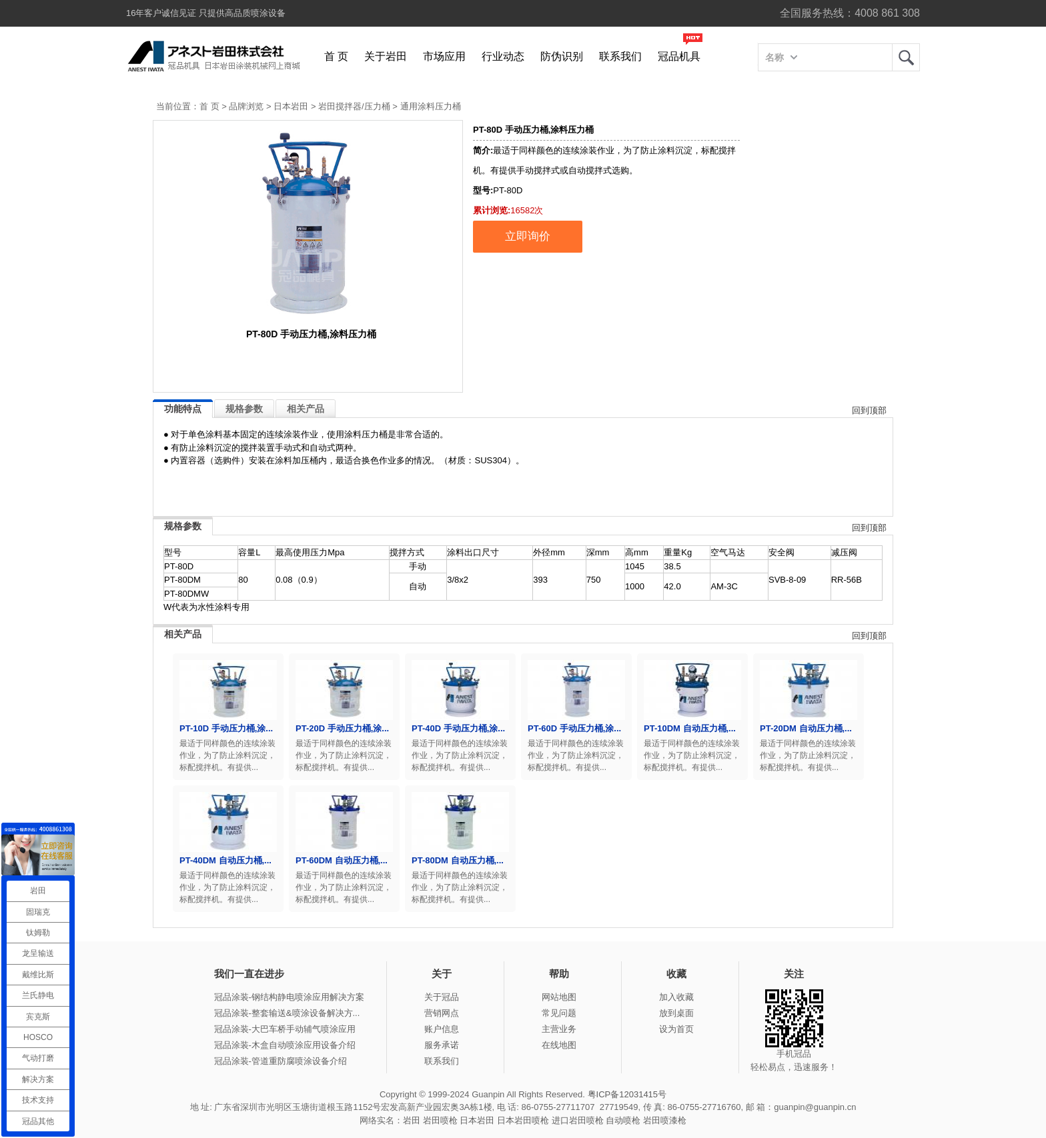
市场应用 (444, 56)
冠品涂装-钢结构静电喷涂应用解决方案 (289, 997)
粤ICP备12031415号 (627, 1094)
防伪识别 (561, 56)
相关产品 (305, 408)
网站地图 (559, 997)
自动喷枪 (623, 1120)
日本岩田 (291, 106)
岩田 (906, 57)
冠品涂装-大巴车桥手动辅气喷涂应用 (285, 1029)
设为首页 (676, 1029)
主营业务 (559, 1029)
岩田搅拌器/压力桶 (354, 106)
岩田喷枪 (440, 1120)
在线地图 (559, 1045)
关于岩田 (385, 56)
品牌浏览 (246, 106)
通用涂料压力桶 (430, 106)
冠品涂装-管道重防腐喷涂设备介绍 (280, 1061)
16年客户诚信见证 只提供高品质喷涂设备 (206, 13)
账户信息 (441, 1029)
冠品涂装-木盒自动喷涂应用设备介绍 (285, 1045)
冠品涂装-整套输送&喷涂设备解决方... (287, 1013)
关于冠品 (441, 997)
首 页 (336, 56)
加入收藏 (676, 997)
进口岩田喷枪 (578, 1120)
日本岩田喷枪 (523, 1120)
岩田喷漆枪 (664, 1120)
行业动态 (503, 56)
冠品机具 (679, 56)
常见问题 (559, 1013)
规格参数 (244, 408)
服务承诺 (441, 1045)
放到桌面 (676, 1013)
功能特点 (182, 408)
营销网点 (441, 1013)
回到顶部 (869, 410)
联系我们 (620, 56)
